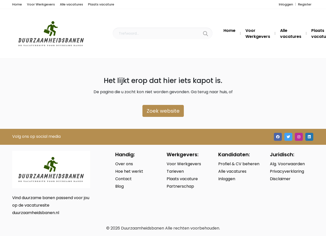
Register (305, 4)
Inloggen (286, 4)
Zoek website (163, 110)
